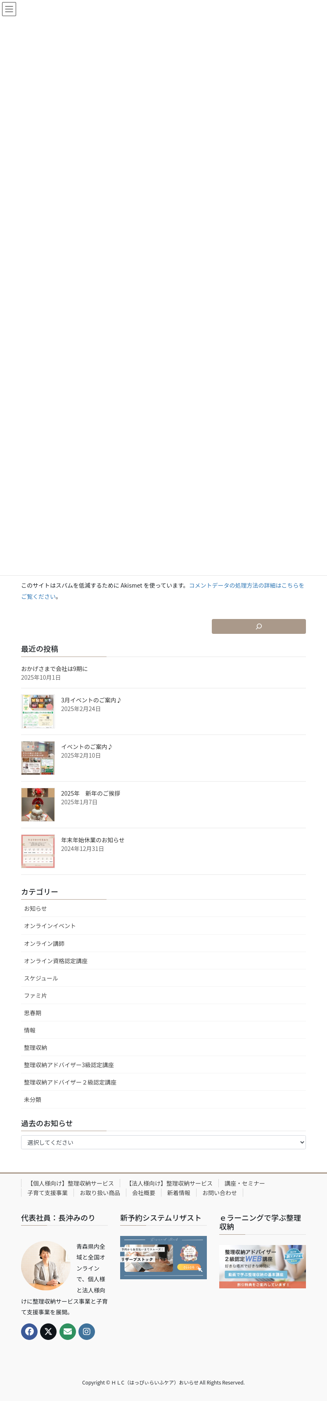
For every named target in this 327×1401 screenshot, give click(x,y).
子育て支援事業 (47, 1192)
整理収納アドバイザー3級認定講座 (69, 1065)
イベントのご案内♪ (87, 746)
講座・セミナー (245, 1183)
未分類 (32, 1099)
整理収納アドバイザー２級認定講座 (70, 1082)
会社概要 (143, 1192)
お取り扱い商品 (100, 1192)
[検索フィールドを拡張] (259, 626)
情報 (30, 1030)
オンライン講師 (44, 943)
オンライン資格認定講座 (56, 961)
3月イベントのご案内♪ (91, 700)
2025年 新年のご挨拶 (90, 793)
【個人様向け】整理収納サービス (70, 1183)
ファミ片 (35, 995)
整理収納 (35, 1047)
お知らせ (35, 908)
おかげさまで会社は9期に (54, 668)
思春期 (32, 1013)
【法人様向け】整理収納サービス (169, 1183)
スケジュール (41, 978)
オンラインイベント (50, 925)
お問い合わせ (219, 1192)
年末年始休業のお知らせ (93, 840)
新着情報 (178, 1192)
